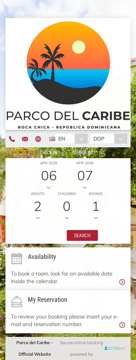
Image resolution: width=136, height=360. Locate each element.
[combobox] (71, 138)
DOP (99, 138)
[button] (82, 235)
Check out (84, 153)
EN (61, 138)
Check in (48, 153)
